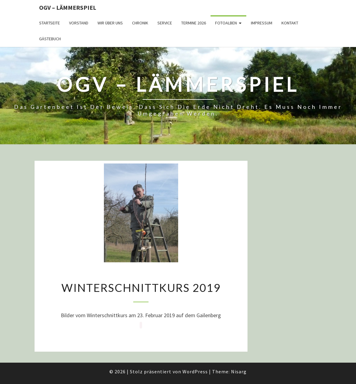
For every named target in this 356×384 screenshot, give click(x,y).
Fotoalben (226, 23)
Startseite (49, 23)
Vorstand (78, 23)
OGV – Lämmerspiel (67, 7)
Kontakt (289, 23)
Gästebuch (50, 38)
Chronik (140, 23)
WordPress (195, 371)
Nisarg (239, 371)
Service (164, 23)
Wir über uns (110, 23)
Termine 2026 (193, 23)
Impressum (261, 23)
